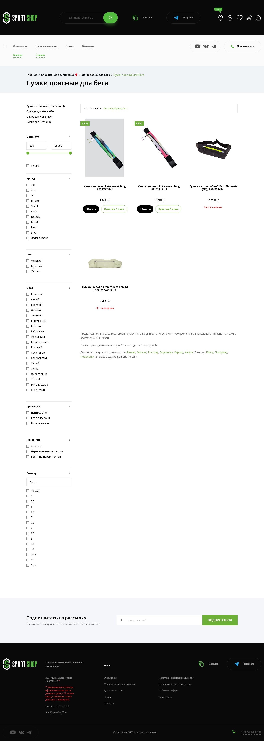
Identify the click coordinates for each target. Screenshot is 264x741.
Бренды (17, 55)
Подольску (87, 356)
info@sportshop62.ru (56, 712)
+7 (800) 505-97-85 (251, 731)
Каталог (142, 18)
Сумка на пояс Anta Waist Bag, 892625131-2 (159, 187)
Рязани (131, 352)
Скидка (33, 165)
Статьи (70, 46)
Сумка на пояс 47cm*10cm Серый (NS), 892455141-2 (105, 288)
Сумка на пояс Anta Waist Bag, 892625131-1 (105, 187)
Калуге (189, 352)
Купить (91, 209)
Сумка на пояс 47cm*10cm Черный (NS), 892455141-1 (213, 187)
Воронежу (166, 352)
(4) (45, 106)
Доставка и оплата (46, 46)
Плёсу (209, 352)
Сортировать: (93, 108)
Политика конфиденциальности (176, 677)
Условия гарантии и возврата (119, 684)
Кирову (178, 352)
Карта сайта (165, 697)
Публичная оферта (169, 690)
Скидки (40, 55)
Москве (141, 352)
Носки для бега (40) (38, 122)
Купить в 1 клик (114, 209)
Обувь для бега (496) (39, 116)
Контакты (88, 46)
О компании (20, 46)
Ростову (153, 352)
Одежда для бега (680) (40, 111)
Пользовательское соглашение (175, 684)
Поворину (221, 352)
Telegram (183, 17)
